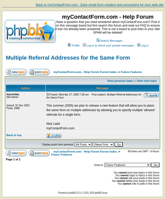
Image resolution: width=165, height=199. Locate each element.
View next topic (147, 80)
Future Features (131, 71)
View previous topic (120, 80)
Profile (73, 45)
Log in (143, 45)
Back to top (14, 135)
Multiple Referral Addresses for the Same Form (68, 58)
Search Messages (109, 40)
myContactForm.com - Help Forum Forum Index (85, 71)
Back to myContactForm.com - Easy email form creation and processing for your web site (100, 5)
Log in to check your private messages (108, 45)
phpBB (72, 192)
